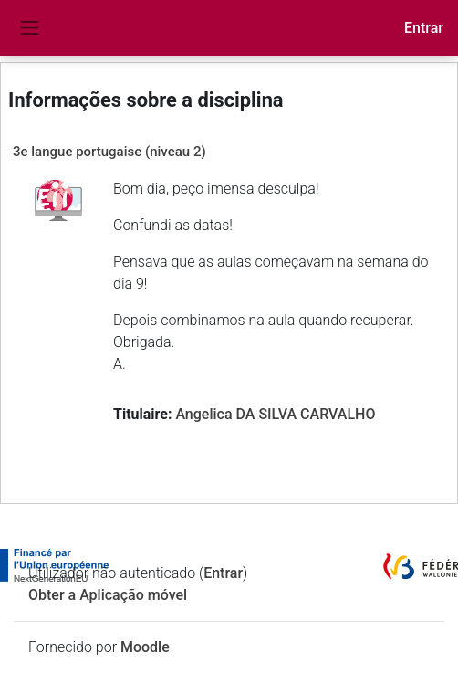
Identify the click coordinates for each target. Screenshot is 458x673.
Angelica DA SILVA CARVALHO (275, 414)
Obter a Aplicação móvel (107, 595)
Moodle (145, 647)
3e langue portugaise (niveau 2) (109, 151)
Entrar (423, 28)
